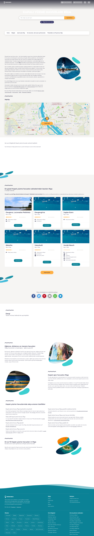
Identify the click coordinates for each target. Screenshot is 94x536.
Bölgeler (13, 32)
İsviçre (12, 529)
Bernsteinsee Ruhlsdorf (75, 532)
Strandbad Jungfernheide (75, 520)
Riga (48, 9)
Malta (7, 525)
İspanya (31, 529)
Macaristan (8, 532)
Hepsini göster (47, 272)
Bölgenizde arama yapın (47, 22)
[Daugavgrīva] (47, 203)
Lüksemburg (40, 522)
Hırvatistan (19, 522)
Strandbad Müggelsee (74, 524)
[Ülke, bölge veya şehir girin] (41, 17)
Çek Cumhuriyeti (39, 529)
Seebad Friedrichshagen (75, 519)
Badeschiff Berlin (73, 530)
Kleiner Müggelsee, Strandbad (76, 522)
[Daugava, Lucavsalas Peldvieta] (18, 203)
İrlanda (7, 522)
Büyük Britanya (36, 518)
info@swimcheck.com (74, 498)
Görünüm (18, 225)
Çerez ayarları (51, 506)
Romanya (40, 525)
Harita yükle (47, 123)
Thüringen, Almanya (52, 532)
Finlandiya (14, 518)
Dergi (49, 498)
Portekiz (33, 525)
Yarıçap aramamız (31, 86)
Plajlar (20, 92)
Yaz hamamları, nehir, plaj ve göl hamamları (36, 32)
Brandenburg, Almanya (53, 528)
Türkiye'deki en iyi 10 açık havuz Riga (55, 32)
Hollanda (13, 525)
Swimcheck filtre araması (19, 86)
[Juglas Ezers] (75, 203)
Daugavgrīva (40, 212)
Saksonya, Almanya (52, 530)
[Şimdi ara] (69, 17)
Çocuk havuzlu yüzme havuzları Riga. (62, 420)
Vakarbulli (39, 245)
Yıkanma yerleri (40, 90)
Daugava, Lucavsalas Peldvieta (18, 212)
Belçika (14, 515)
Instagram (19, 507)
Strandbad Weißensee (74, 528)
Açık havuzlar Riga (21, 32)
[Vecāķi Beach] (75, 236)
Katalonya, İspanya (52, 517)
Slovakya (18, 529)
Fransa (20, 518)
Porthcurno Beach (74, 515)
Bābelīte (9, 245)
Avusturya (20, 525)
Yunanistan (27, 518)
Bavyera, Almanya (52, 522)
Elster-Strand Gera (74, 534)
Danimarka (29, 515)
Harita (8, 32)
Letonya (44, 9)
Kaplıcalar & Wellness (26, 92)
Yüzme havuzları (8, 92)
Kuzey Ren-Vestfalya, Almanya (54, 524)
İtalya (13, 522)
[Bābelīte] (18, 236)
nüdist (61, 426)
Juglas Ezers (68, 212)
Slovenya (25, 529)
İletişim (49, 504)
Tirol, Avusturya (51, 515)
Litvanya (33, 522)
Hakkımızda (50, 500)
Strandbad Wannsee (74, 526)
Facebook (13, 507)
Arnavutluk (8, 515)
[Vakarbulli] (47, 236)
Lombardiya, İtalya (52, 519)
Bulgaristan (21, 515)
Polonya (27, 525)
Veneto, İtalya (51, 520)
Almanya (36, 515)
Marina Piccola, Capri (74, 517)
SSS (49, 502)
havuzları (75, 426)
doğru (19, 432)
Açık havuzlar (15, 92)
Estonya (7, 518)
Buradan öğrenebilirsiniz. (11, 426)
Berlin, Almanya (51, 526)
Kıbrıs (14, 532)
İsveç (7, 529)
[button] (66, 2)
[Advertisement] (43, 45)
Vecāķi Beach (68, 245)
